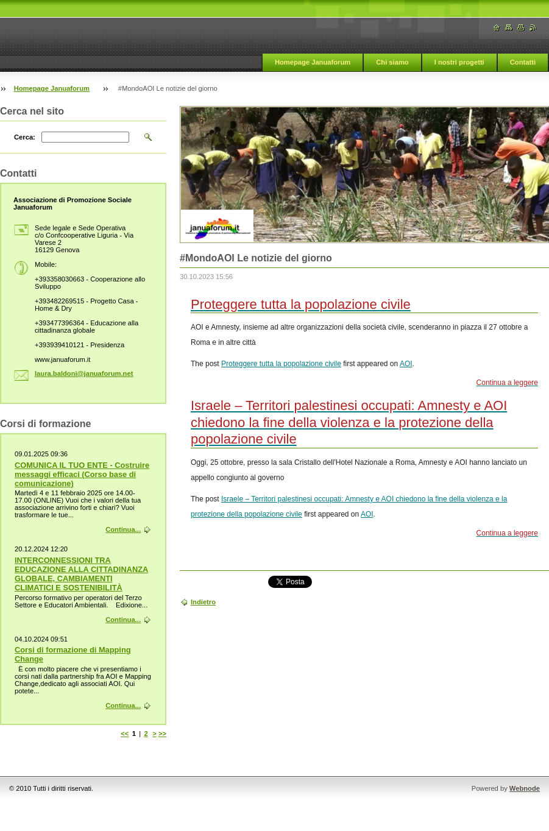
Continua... (123, 529)
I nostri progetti (459, 62)
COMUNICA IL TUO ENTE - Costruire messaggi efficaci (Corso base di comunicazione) (82, 474)
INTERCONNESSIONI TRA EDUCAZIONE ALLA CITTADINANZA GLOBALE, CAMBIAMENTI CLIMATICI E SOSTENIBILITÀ (81, 574)
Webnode (524, 788)
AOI (406, 363)
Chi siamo (392, 62)
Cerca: (24, 137)
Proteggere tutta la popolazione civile (281, 363)
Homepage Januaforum (312, 62)
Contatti (523, 62)
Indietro (203, 602)
